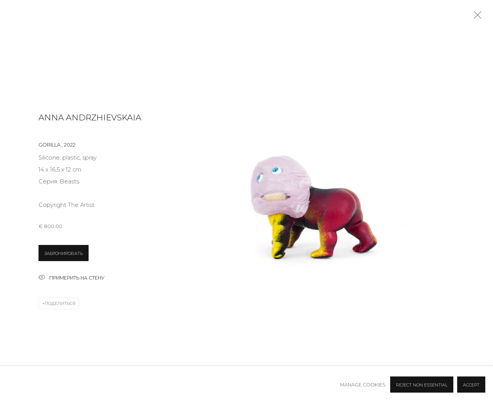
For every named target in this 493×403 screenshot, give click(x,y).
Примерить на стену (71, 278)
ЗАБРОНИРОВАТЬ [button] (63, 253)
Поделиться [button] (60, 303)
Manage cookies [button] (363, 385)
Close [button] (475, 17)
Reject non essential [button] (422, 385)
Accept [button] (471, 385)
